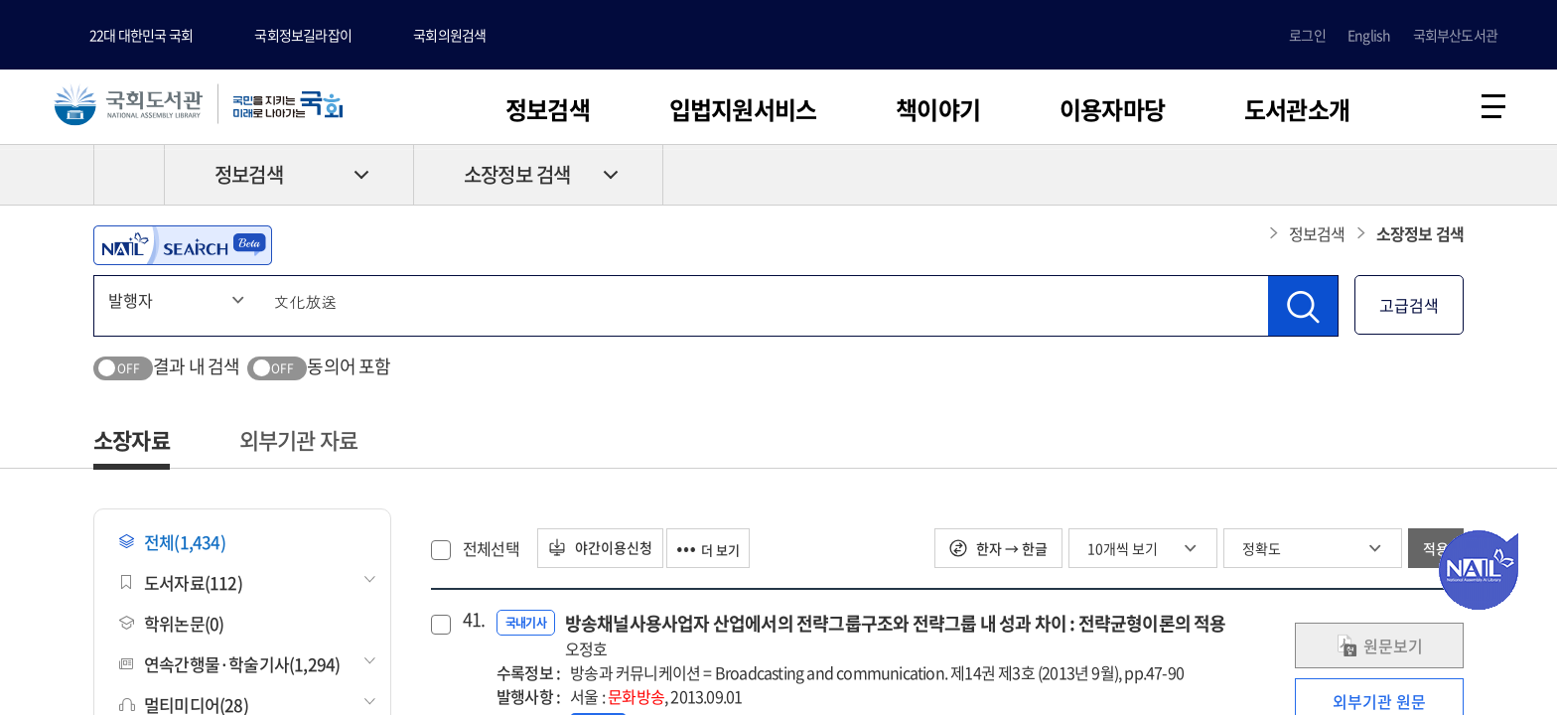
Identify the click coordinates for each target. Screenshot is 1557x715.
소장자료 (131, 444)
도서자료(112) (180, 587)
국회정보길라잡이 (303, 35)
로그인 (1307, 35)
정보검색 (547, 109)
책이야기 (938, 109)
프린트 (1379, 180)
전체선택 (491, 553)
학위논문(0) (171, 628)
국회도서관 (139, 106)
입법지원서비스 (742, 109)
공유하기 (1449, 180)
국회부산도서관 (1455, 35)
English (1368, 35)
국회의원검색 (449, 35)
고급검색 (1409, 310)
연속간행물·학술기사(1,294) (229, 668)
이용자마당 (1112, 109)
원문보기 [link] (1379, 650)
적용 (1436, 553)
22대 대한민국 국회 (141, 35)
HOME (129, 180)
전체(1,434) (172, 546)
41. (472, 625)
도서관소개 (1296, 109)
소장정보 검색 (517, 180)
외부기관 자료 (298, 444)
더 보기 (728, 553)
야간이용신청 (607, 553)
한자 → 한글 (998, 553)
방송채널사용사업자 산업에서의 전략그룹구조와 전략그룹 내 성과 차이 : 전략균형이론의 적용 (895, 640)
